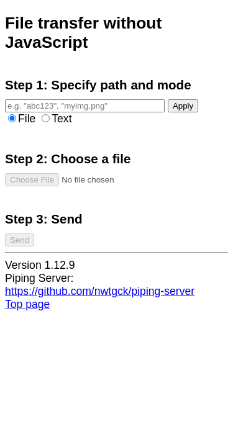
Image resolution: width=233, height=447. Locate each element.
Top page (27, 304)
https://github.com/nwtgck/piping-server (99, 291)
